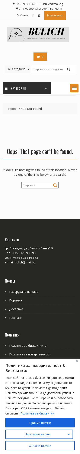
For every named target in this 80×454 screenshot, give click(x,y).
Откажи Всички (40, 446)
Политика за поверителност (30, 354)
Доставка (16, 309)
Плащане (15, 318)
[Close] (77, 361)
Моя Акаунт (55, 15)
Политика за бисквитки (37, 413)
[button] (74, 88)
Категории (15, 88)
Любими (22, 15)
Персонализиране (38, 434)
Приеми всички (40, 423)
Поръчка (15, 300)
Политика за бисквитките (28, 346)
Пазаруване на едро (23, 292)
